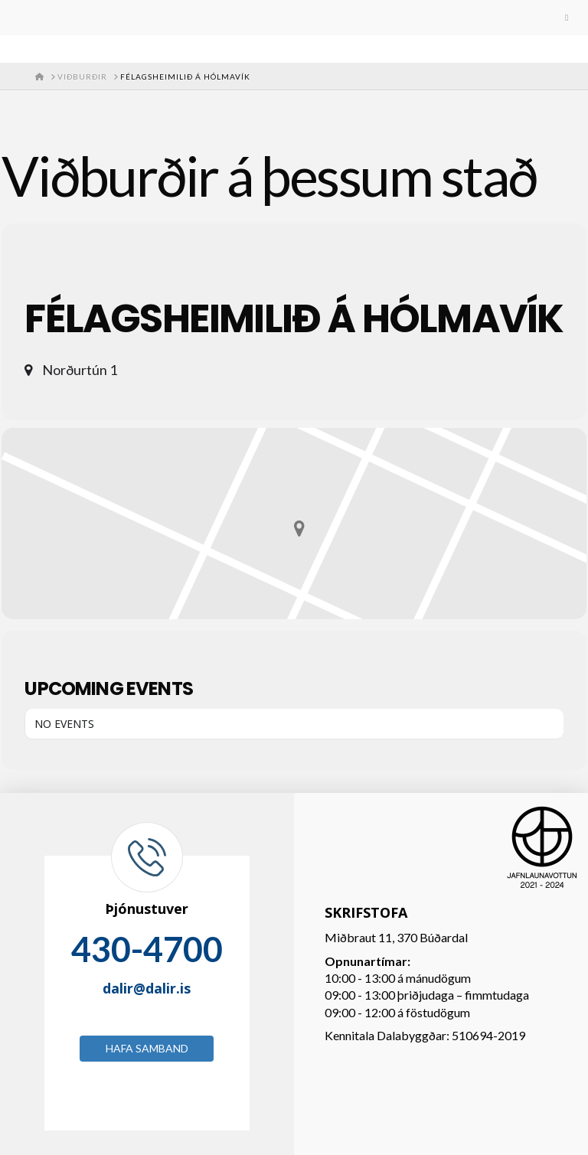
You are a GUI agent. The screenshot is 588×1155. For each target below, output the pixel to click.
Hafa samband (147, 1048)
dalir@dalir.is (147, 988)
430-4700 (147, 949)
